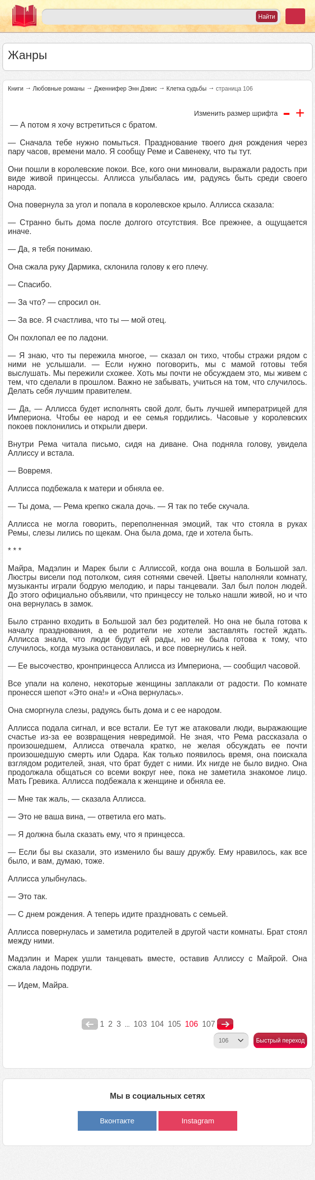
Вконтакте (117, 1120)
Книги (15, 88)
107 (208, 1024)
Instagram (198, 1120)
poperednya (90, 1024)
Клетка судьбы (186, 88)
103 (140, 1024)
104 (157, 1024)
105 (174, 1024)
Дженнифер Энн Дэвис (125, 88)
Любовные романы (58, 88)
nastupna (225, 1024)
